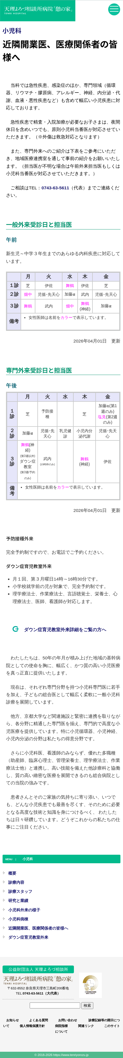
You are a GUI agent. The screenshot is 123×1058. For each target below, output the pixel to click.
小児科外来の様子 (24, 910)
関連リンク (86, 1026)
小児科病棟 (18, 919)
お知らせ (12, 1020)
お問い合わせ (67, 1020)
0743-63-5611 (55, 187)
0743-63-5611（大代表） (42, 993)
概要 (12, 873)
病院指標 (61, 1026)
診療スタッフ (20, 891)
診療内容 (16, 882)
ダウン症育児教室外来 (28, 937)
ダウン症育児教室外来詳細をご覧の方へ (65, 629)
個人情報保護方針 (32, 1026)
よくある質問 (38, 1020)
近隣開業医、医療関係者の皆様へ (38, 928)
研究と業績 (18, 900)
